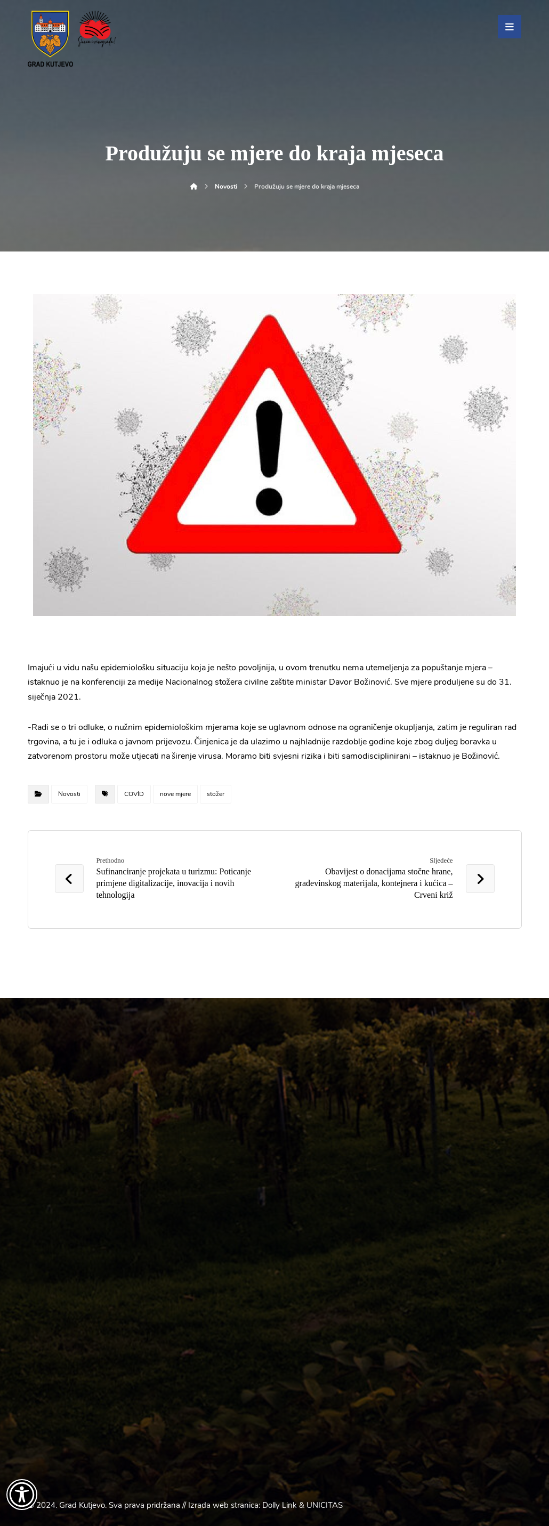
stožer (215, 794)
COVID (134, 794)
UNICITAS (324, 1505)
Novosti (69, 794)
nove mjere (175, 794)
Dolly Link (279, 1505)
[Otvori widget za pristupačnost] (21, 1494)
